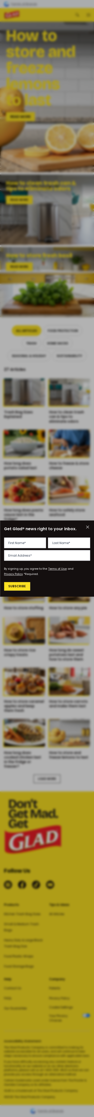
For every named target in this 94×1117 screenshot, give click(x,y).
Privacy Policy (13, 574)
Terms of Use (57, 569)
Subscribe (17, 586)
